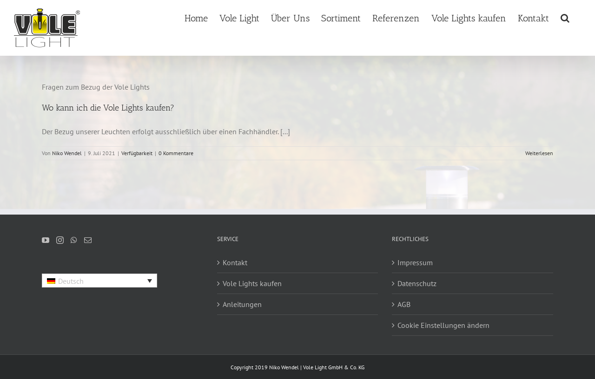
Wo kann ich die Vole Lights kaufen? (108, 108)
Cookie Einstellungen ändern (443, 325)
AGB (403, 304)
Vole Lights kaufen (252, 283)
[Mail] (88, 240)
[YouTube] (45, 240)
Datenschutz (416, 283)
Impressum (415, 262)
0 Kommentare (176, 153)
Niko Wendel (67, 153)
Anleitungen (242, 304)
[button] (565, 17)
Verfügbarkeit (136, 153)
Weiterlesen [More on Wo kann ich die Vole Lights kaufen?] (539, 153)
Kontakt (235, 262)
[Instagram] (60, 240)
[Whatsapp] (74, 240)
